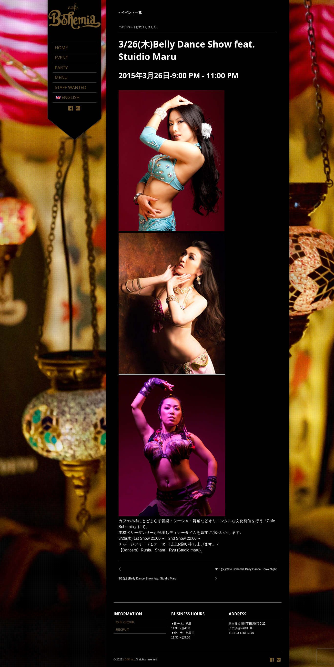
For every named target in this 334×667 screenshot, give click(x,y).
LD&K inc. (129, 659)
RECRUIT (122, 629)
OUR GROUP (125, 622)
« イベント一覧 (130, 12)
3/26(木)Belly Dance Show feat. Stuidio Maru (149, 576)
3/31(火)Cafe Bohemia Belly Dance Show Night (244, 572)
